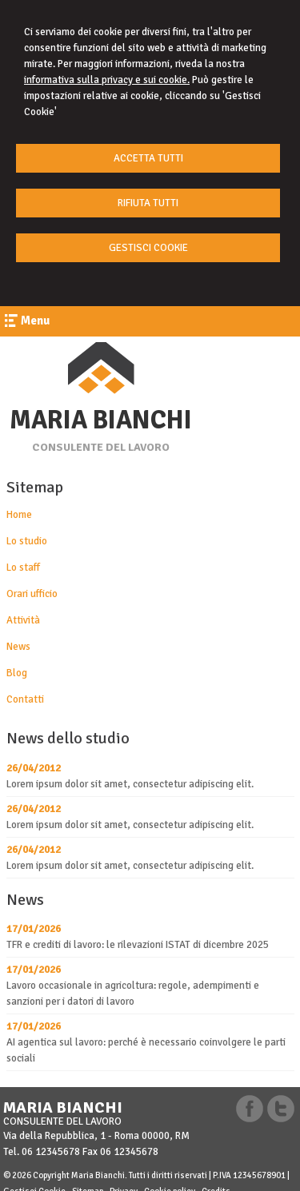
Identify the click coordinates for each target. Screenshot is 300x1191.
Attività (23, 620)
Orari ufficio (32, 594)
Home (19, 514)
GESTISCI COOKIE (148, 247)
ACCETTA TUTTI (148, 158)
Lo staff (23, 567)
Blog (16, 673)
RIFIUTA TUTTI (148, 203)
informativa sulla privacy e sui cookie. (107, 80)
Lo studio (26, 541)
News (18, 646)
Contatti (25, 699)
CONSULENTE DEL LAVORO (101, 447)
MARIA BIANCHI (101, 420)
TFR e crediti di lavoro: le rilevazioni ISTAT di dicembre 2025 (137, 944)
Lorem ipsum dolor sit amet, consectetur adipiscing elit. (130, 784)
